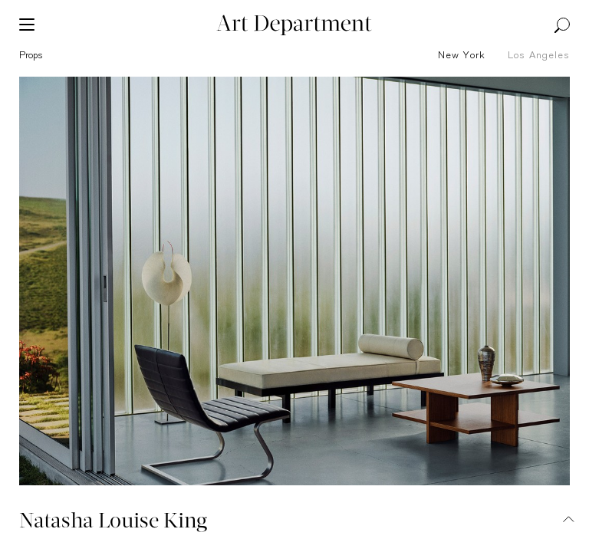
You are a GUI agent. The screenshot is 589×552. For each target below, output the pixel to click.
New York (461, 56)
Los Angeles (539, 56)
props (31, 56)
